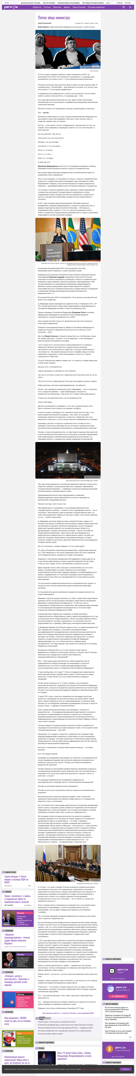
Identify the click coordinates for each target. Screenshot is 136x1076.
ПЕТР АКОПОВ (8, 905)
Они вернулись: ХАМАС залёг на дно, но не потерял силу (17, 1020)
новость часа (10, 872)
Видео (67, 7)
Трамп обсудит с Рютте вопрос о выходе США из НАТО (16, 879)
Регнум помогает (96, 7)
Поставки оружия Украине (93, 3)
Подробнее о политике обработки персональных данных (98, 1069)
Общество (20, 994)
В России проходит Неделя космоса (50, 1034)
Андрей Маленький (44, 23)
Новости (37, 7)
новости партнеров (46, 1042)
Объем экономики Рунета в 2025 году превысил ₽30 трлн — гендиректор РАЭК (65, 1028)
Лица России (78, 7)
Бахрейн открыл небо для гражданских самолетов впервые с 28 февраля (23, 1002)
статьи (41, 1048)
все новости (8, 886)
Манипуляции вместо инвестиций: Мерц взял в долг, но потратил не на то (17, 1059)
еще (130, 1037)
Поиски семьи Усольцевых (69, 3)
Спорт (19, 1033)
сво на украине (112, 1004)
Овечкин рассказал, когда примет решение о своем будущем (24, 1040)
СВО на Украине (49, 3)
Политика (20, 913)
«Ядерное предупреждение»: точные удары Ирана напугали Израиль (17, 939)
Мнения (57, 7)
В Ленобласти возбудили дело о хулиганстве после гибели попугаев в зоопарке (65, 1025)
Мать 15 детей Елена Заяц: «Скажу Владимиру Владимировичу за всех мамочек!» (74, 1055)
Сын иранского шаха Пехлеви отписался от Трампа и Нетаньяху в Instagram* (23, 962)
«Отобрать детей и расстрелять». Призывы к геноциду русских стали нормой (16, 980)
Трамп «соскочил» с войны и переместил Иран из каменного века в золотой (17, 898)
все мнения (27, 905)
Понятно (125, 1069)
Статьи (47, 7)
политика (9, 930)
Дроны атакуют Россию (30, 3)
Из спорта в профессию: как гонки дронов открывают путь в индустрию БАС (64, 1031)
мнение (8, 891)
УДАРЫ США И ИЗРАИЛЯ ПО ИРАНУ (15, 947)
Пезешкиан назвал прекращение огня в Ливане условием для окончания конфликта (24, 920)
